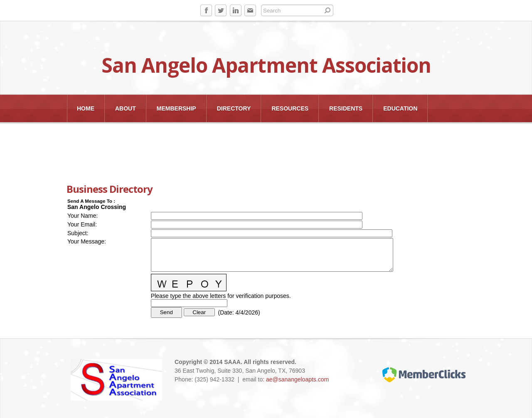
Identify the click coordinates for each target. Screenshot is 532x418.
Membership (176, 108)
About (125, 108)
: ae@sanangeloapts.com (296, 379)
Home (85, 108)
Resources (289, 108)
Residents (345, 108)
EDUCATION (400, 108)
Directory (234, 108)
